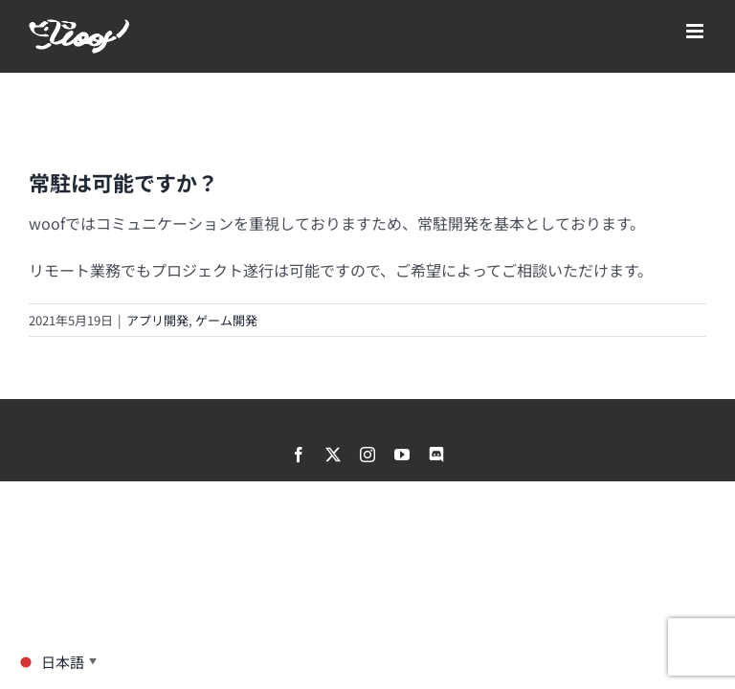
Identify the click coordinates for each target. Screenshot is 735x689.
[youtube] (402, 454)
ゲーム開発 (226, 320)
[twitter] (333, 454)
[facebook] (298, 454)
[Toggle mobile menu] (696, 31)
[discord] (436, 454)
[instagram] (367, 454)
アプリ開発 (157, 320)
